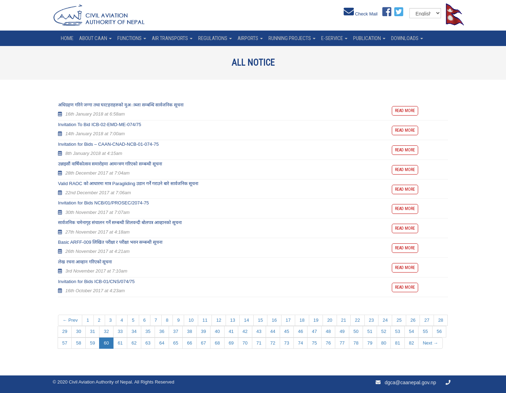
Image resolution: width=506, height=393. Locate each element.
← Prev (70, 320)
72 (272, 343)
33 (120, 331)
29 (64, 331)
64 (161, 343)
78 (355, 343)
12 (218, 320)
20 (329, 320)
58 (78, 343)
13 (232, 320)
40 (217, 331)
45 (286, 331)
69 (231, 343)
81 (397, 343)
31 (92, 331)
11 (204, 320)
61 (120, 343)
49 (341, 331)
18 (301, 320)
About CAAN (95, 38)
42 (244, 331)
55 (425, 331)
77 (341, 343)
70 (244, 343)
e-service (334, 38)
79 (369, 343)
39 (203, 331)
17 (288, 320)
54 (411, 331)
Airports (250, 38)
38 (189, 331)
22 (357, 320)
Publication (369, 38)
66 (189, 343)
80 (383, 343)
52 (383, 331)
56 (439, 331)
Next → (430, 343)
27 (426, 320)
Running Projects (292, 38)
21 (343, 320)
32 (106, 331)
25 (398, 320)
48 (328, 331)
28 (440, 320)
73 (286, 343)
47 (314, 331)
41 (231, 331)
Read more (405, 110)
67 (203, 343)
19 (315, 320)
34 (133, 331)
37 (175, 331)
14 (246, 320)
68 (217, 343)
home (67, 38)
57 (64, 343)
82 (411, 343)
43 (259, 331)
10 (190, 320)
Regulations (215, 38)
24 (385, 320)
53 (397, 331)
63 (147, 343)
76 (328, 343)
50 (355, 331)
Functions (131, 38)
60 (106, 343)
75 (314, 343)
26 (412, 320)
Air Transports (172, 38)
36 (161, 331)
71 (259, 343)
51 (369, 331)
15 (260, 320)
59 (92, 343)
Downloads (407, 38)
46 (300, 331)
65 (175, 343)
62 (133, 343)
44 (272, 331)
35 (147, 331)
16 (274, 320)
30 (78, 331)
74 (300, 343)
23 (371, 320)
